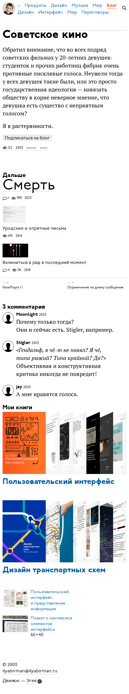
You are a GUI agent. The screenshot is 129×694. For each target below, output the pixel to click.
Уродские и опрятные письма (34, 228)
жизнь (31, 147)
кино (43, 147)
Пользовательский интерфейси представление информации (50, 600)
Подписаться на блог (27, 138)
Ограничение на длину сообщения (95, 287)
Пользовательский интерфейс (58, 482)
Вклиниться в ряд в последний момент (45, 263)
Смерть (29, 184)
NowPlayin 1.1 (13, 287)
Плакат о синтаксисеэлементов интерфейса (51, 623)
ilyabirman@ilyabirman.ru (30, 671)
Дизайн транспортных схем (54, 570)
